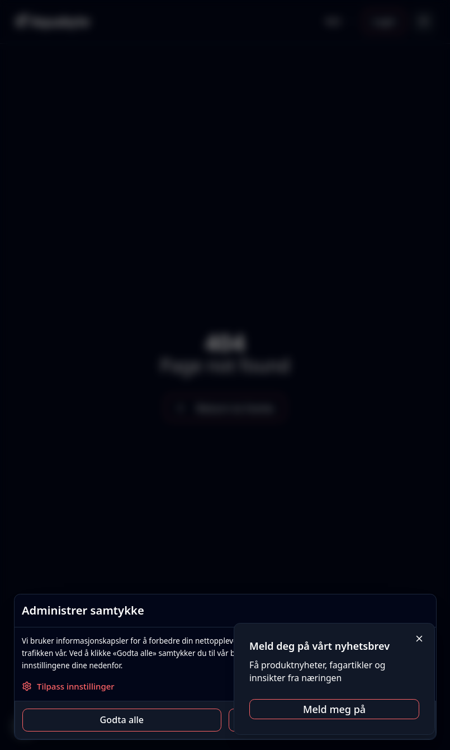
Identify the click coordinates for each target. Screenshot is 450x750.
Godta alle (121, 719)
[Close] (419, 638)
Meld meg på (334, 709)
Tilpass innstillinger (68, 686)
